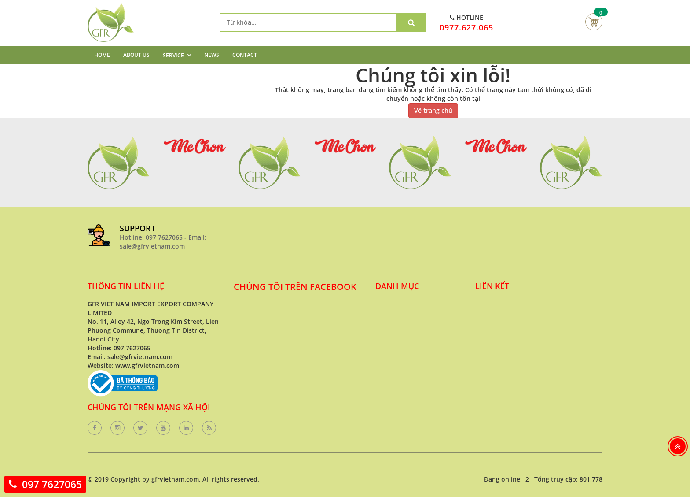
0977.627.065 (466, 27)
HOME (102, 55)
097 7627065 (52, 484)
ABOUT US (136, 55)
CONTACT (244, 55)
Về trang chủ (433, 110)
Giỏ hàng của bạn (593, 21)
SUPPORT (137, 228)
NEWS (211, 55)
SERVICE (173, 55)
